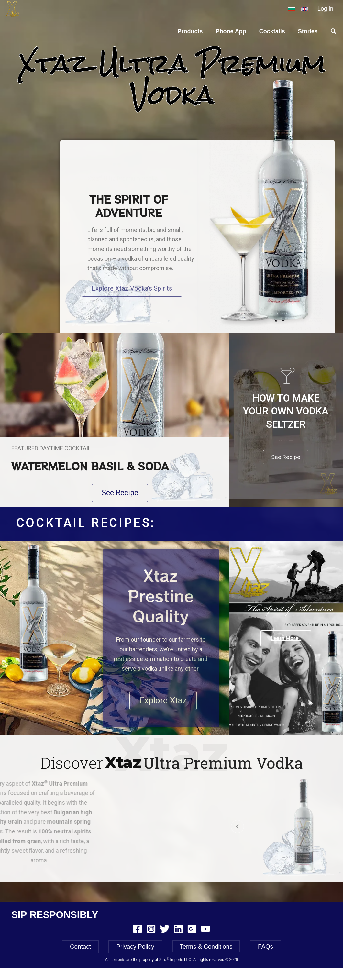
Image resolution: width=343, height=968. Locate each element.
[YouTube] (205, 930)
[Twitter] (165, 930)
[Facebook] (137, 930)
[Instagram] (151, 930)
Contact (90, 948)
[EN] (304, 9)
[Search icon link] (334, 31)
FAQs (256, 948)
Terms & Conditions (203, 948)
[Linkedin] (178, 930)
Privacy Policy (138, 948)
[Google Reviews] (192, 930)
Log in (325, 9)
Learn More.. (286, 659)
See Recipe (285, 472)
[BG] (291, 9)
